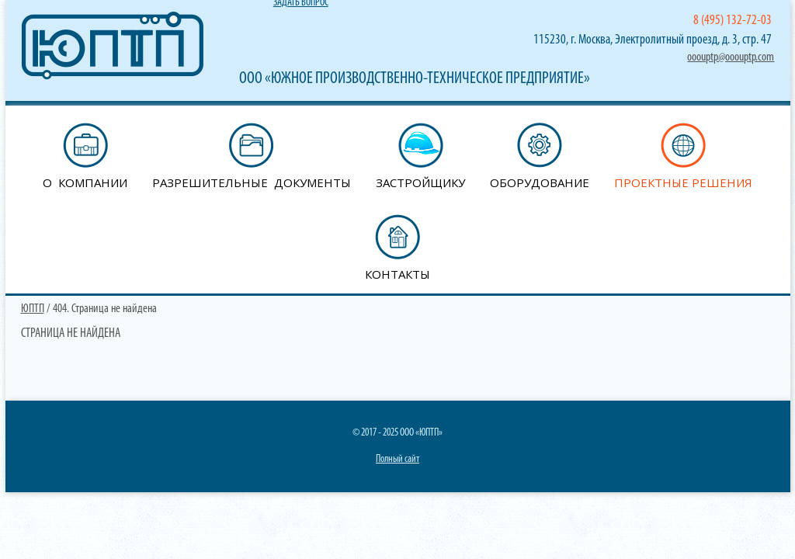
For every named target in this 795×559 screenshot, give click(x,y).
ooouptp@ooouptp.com (730, 57)
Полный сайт (397, 459)
